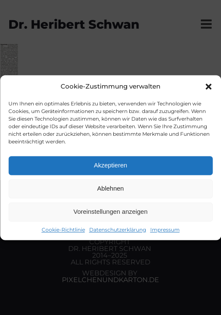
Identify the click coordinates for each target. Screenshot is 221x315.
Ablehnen (110, 188)
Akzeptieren (110, 165)
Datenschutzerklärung (117, 229)
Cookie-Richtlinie (63, 229)
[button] (208, 86)
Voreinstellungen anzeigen (111, 211)
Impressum (165, 229)
